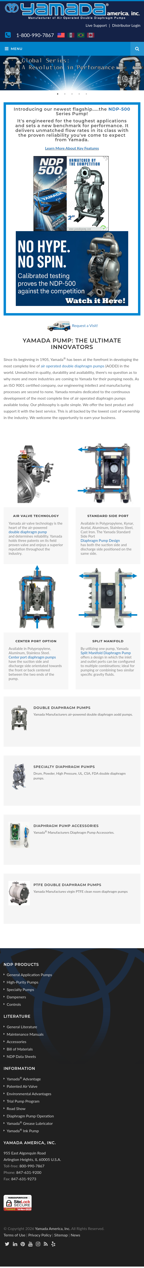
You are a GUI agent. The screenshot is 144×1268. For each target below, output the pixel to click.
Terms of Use (14, 1235)
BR (81, 35)
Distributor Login (126, 25)
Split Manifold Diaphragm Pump (106, 653)
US (61, 35)
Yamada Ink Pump (23, 1130)
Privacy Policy (39, 1235)
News (75, 1235)
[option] (72, 73)
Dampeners (16, 997)
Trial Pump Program (23, 1101)
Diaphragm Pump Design (100, 540)
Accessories (16, 1041)
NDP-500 (119, 109)
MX (71, 35)
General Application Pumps (29, 974)
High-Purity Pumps (22, 982)
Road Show (16, 1108)
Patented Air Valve (22, 1086)
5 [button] (86, 94)
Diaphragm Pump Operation (30, 1116)
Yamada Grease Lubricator (30, 1123)
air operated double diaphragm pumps (73, 366)
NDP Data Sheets (21, 1056)
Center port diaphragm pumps (32, 657)
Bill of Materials (20, 1049)
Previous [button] (8, 73)
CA (91, 35)
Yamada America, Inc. (52, 1228)
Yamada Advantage (24, 1078)
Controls (14, 1004)
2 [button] (64, 94)
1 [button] (57, 94)
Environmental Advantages (29, 1093)
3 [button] (72, 94)
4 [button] (79, 94)
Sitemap (61, 1235)
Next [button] (135, 73)
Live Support (96, 25)
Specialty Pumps (20, 989)
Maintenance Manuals (25, 1034)
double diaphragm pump (28, 532)
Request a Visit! (85, 325)
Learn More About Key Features (72, 148)
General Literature (22, 1026)
